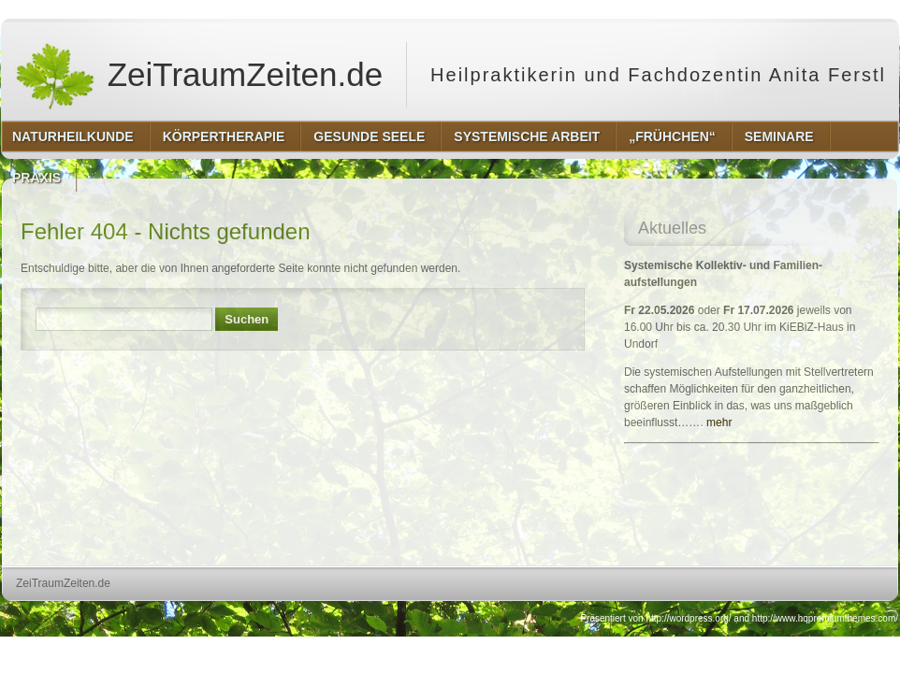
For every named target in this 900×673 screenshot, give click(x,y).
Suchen (247, 319)
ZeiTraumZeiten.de (198, 74)
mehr (719, 422)
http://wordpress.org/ (688, 618)
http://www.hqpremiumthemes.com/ (825, 618)
